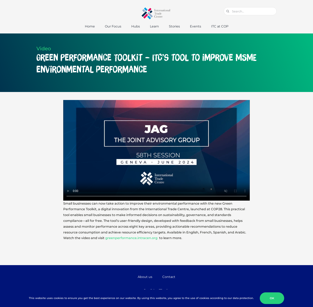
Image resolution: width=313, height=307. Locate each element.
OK (272, 298)
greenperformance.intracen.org (131, 238)
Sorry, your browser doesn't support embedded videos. (156, 150)
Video (43, 48)
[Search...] (250, 11)
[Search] (228, 11)
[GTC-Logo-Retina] (156, 9)
